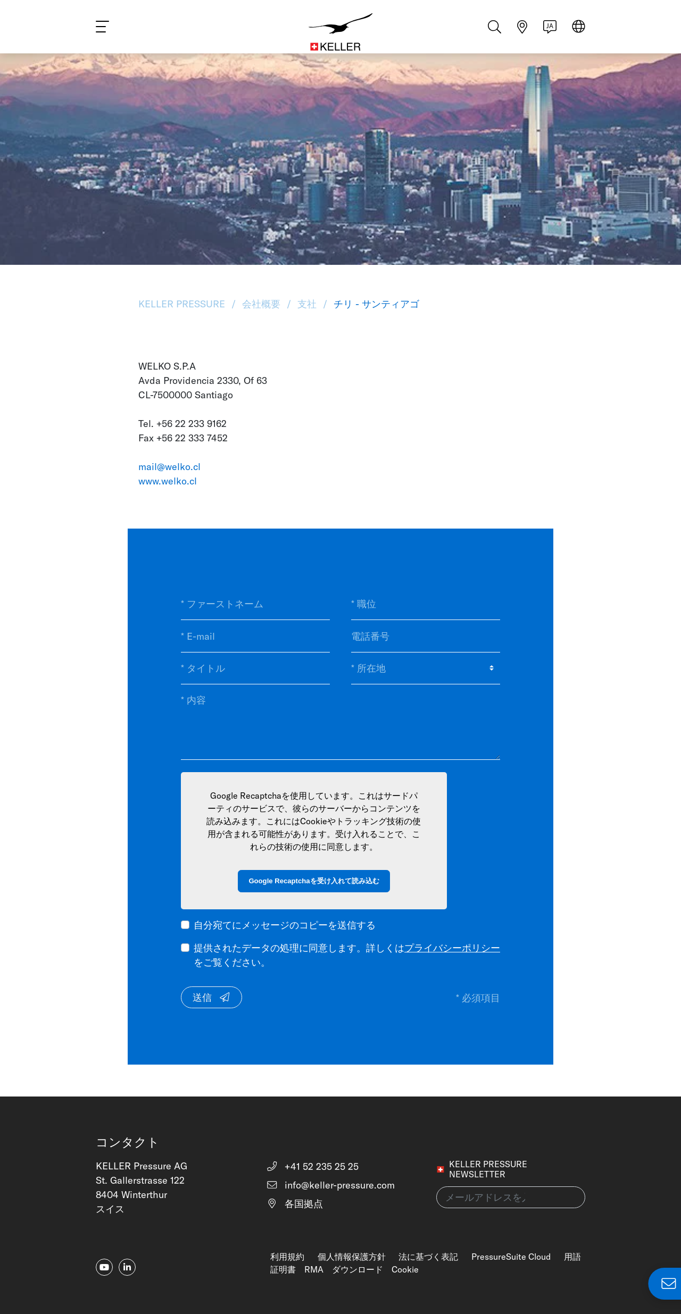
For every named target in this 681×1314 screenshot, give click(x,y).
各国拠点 (294, 1204)
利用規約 (287, 1256)
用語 (572, 1256)
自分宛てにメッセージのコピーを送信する (285, 925)
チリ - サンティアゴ (375, 304)
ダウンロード (357, 1269)
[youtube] (104, 1267)
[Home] (340, 32)
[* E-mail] (255, 636)
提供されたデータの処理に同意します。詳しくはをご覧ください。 (347, 955)
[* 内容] (340, 721)
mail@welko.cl (169, 467)
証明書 (283, 1269)
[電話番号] (425, 636)
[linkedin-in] (127, 1267)
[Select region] (578, 32)
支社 (307, 304)
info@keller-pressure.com (330, 1185)
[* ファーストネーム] (255, 604)
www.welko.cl (167, 481)
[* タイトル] (255, 668)
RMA (313, 1269)
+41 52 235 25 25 (312, 1166)
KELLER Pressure (183, 304)
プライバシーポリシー (452, 948)
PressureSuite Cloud (511, 1256)
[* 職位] (425, 604)
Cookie (405, 1269)
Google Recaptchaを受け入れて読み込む (313, 881)
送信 (212, 997)
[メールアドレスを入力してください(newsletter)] (510, 1197)
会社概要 (261, 304)
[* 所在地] (425, 668)
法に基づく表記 (428, 1256)
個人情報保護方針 (352, 1256)
